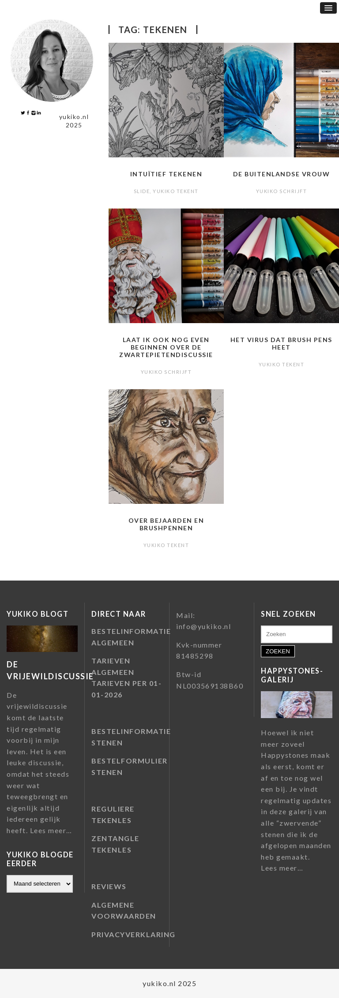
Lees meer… (51, 830)
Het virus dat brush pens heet (281, 343)
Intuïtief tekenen (166, 174)
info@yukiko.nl (203, 626)
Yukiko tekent (176, 191)
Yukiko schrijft (281, 191)
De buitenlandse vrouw (281, 174)
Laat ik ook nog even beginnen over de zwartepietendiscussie (166, 347)
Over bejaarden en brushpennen (166, 524)
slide (142, 191)
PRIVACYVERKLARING (133, 934)
